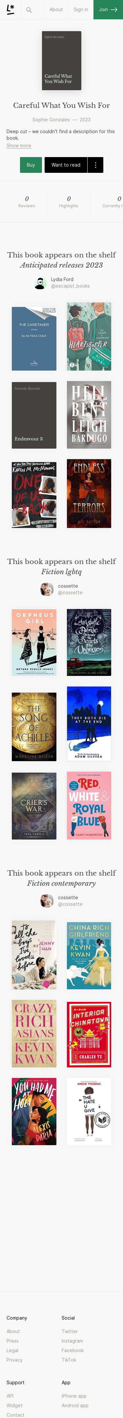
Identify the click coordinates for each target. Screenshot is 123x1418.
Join (108, 9)
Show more (19, 145)
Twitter (70, 1331)
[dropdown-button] (95, 165)
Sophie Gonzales (51, 119)
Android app (75, 1405)
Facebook (73, 1350)
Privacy (15, 1360)
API (10, 1396)
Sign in (81, 9)
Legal (12, 1350)
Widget (15, 1405)
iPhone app (74, 1396)
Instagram (72, 1341)
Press (13, 1341)
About (56, 9)
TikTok (69, 1360)
